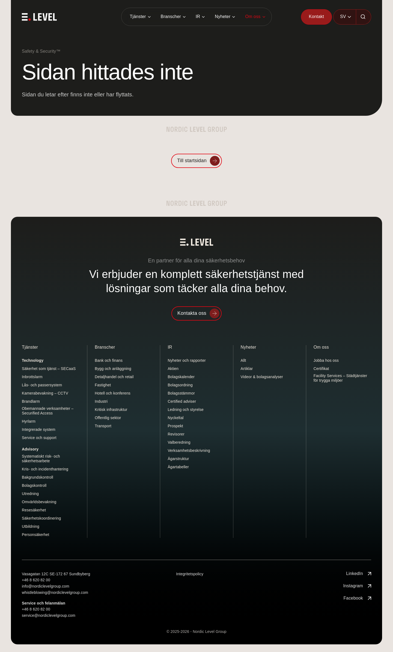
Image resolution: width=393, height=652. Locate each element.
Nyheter (222, 16)
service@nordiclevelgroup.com (48, 615)
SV (343, 16)
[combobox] (345, 17)
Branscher (171, 16)
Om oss (252, 16)
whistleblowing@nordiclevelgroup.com (55, 592)
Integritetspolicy (189, 574)
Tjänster (138, 16)
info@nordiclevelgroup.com (45, 586)
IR (198, 16)
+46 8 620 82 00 (36, 580)
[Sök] (363, 17)
